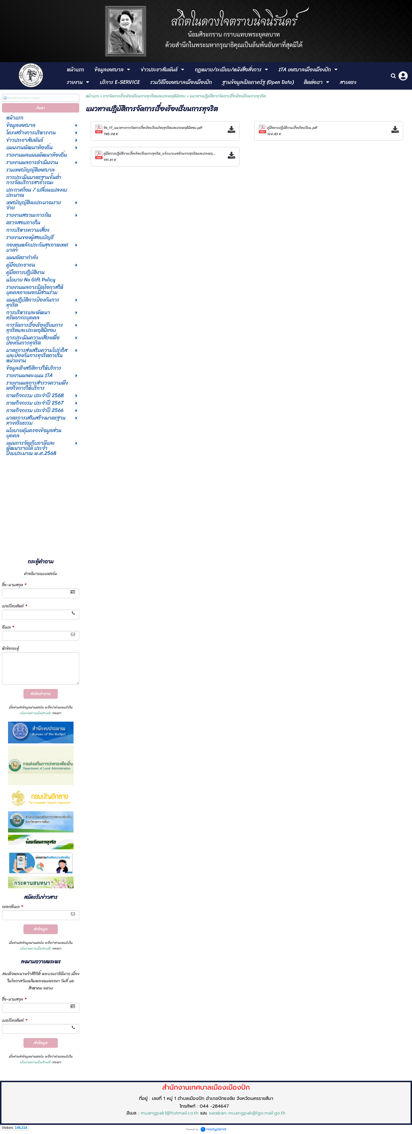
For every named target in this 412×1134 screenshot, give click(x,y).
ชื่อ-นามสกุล (14, 584)
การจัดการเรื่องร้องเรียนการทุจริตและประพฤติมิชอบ (144, 96)
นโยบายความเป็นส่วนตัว (36, 713)
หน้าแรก (92, 96)
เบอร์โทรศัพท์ (14, 606)
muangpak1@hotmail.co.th (170, 1113)
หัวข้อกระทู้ (10, 648)
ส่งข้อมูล (40, 929)
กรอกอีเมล (12, 906)
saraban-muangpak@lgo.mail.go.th (247, 1113)
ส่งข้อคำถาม (41, 693)
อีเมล (8, 627)
